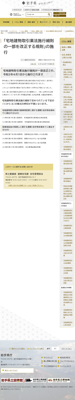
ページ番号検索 (60, 13)
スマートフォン (67, 348)
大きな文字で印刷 (45, 64)
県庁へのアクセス (11, 370)
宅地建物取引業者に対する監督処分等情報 (67, 313)
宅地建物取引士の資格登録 (67, 234)
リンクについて (65, 366)
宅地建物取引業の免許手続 (67, 162)
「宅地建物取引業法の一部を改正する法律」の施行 (67, 88)
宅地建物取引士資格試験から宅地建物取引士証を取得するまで (67, 215)
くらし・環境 (24, 31)
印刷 (32, 64)
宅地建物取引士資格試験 (67, 227)
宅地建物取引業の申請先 (67, 148)
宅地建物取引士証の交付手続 (67, 253)
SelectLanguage (17, 14)
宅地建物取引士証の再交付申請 (67, 280)
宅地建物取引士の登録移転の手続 (67, 270)
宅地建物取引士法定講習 (67, 262)
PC (55, 348)
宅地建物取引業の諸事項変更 (67, 171)
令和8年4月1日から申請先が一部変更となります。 (68, 137)
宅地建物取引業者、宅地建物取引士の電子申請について (67, 74)
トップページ (13, 31)
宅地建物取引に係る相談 (67, 324)
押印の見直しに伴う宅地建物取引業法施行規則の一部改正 (67, 102)
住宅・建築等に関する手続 (54, 31)
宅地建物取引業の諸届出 (67, 180)
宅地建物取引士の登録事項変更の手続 (67, 243)
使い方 (57, 15)
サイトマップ (17, 10)
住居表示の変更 (67, 128)
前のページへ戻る (18, 348)
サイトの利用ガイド (50, 366)
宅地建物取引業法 (67, 63)
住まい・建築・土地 (36, 31)
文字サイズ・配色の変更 (32, 10)
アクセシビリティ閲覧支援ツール (52, 10)
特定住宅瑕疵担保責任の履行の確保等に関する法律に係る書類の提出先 (67, 192)
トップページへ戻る (37, 348)
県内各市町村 (65, 357)
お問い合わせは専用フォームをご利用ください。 (26, 185)
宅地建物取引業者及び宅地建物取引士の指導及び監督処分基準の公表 (67, 298)
